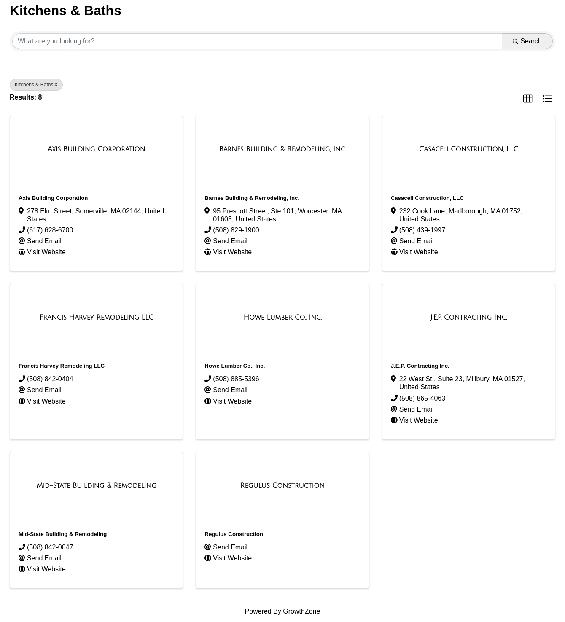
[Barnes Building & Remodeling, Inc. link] (282, 149)
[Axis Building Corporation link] (96, 149)
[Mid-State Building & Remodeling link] (96, 486)
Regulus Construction (233, 534)
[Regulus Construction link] (282, 486)
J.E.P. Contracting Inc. (420, 366)
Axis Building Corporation (53, 198)
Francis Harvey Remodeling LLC (62, 366)
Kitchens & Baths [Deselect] (36, 85)
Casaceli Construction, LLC (427, 198)
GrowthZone (301, 611)
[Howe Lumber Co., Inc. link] (283, 317)
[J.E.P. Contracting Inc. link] (468, 317)
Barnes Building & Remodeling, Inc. (251, 198)
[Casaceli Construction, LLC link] (469, 149)
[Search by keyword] (257, 41)
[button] (527, 99)
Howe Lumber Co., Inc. (234, 366)
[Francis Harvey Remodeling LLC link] (96, 317)
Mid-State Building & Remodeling (63, 534)
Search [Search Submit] (527, 41)
